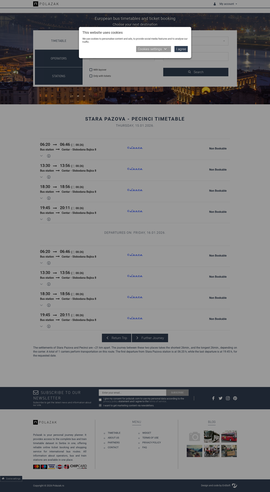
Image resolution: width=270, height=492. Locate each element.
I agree (181, 49)
